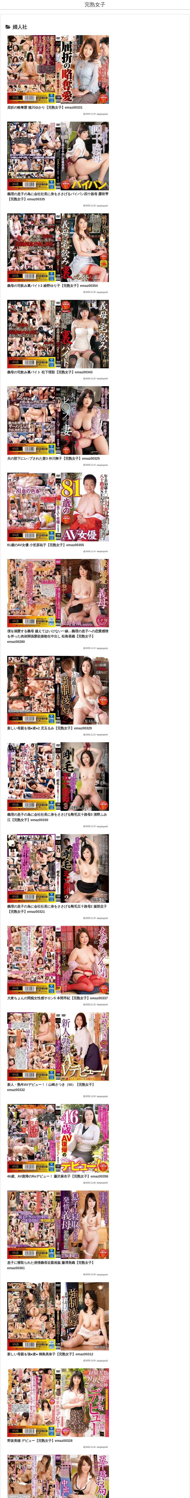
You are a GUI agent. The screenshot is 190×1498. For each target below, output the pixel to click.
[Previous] (4, 1491)
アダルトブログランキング (84, 1150)
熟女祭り (72, 1133)
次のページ (95, 1015)
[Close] (21, 1493)
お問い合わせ (80, 1473)
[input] (95, 1168)
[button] (120, 1167)
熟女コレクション (78, 1122)
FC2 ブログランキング (81, 1155)
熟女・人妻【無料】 (79, 1127)
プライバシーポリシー (105, 1473)
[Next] (13, 1491)
